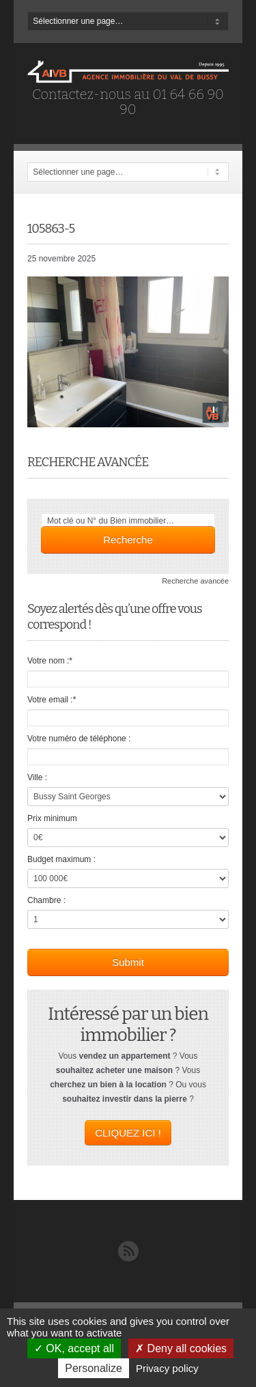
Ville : (37, 777)
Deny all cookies (181, 1348)
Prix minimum (52, 818)
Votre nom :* (49, 661)
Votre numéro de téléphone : (78, 738)
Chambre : (46, 900)
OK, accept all (74, 1348)
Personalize (93, 1368)
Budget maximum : (61, 859)
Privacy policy (167, 1368)
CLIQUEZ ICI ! (128, 1133)
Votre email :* (51, 699)
